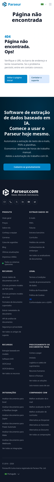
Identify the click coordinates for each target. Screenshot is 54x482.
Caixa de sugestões (10, 242)
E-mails (32, 218)
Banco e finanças (36, 376)
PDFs (31, 223)
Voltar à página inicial (14, 79)
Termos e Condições (37, 277)
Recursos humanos (37, 371)
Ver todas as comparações (40, 434)
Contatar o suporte (36, 79)
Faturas (32, 228)
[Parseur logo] (11, 4)
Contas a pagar (35, 353)
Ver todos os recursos (11, 373)
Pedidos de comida (37, 242)
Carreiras (6, 237)
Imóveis (32, 358)
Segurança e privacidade (12, 327)
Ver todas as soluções (38, 380)
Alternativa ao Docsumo (39, 430)
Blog (4, 247)
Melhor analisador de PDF (39, 407)
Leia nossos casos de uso (39, 385)
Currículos (33, 237)
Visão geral (6, 218)
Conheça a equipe (9, 232)
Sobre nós (6, 228)
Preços (5, 223)
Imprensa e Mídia (9, 257)
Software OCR (8, 359)
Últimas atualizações (10, 252)
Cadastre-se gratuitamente (27, 167)
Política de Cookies (36, 295)
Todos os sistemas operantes (12, 263)
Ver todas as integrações (12, 448)
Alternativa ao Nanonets (39, 425)
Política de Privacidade (38, 290)
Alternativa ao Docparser (39, 420)
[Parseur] (20, 192)
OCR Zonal (6, 364)
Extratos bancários (36, 232)
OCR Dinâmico (8, 368)
